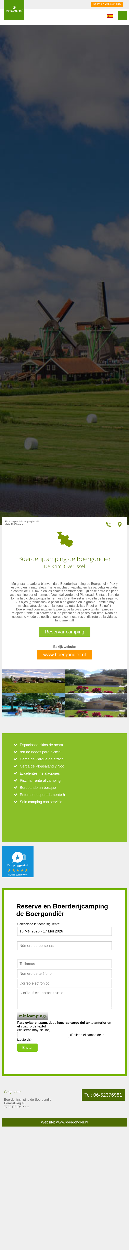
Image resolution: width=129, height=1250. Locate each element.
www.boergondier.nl (64, 654)
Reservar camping (64, 631)
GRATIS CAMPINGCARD (107, 4)
